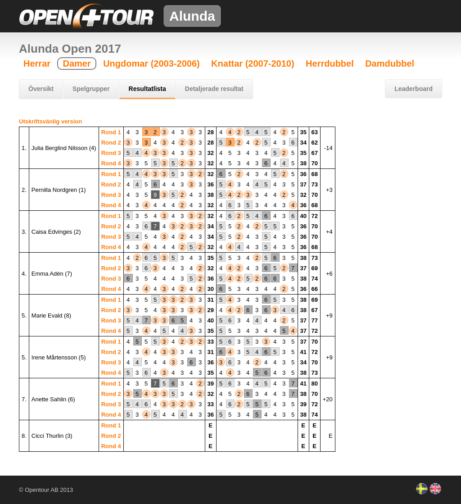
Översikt (41, 88)
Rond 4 (111, 163)
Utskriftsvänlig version (50, 121)
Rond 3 (111, 153)
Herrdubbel (330, 63)
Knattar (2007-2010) (252, 63)
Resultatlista (147, 88)
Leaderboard (413, 88)
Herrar (36, 63)
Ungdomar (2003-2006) (151, 63)
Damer (76, 63)
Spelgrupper (90, 88)
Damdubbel (389, 63)
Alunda (192, 16)
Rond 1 (111, 132)
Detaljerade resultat (214, 88)
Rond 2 (111, 142)
